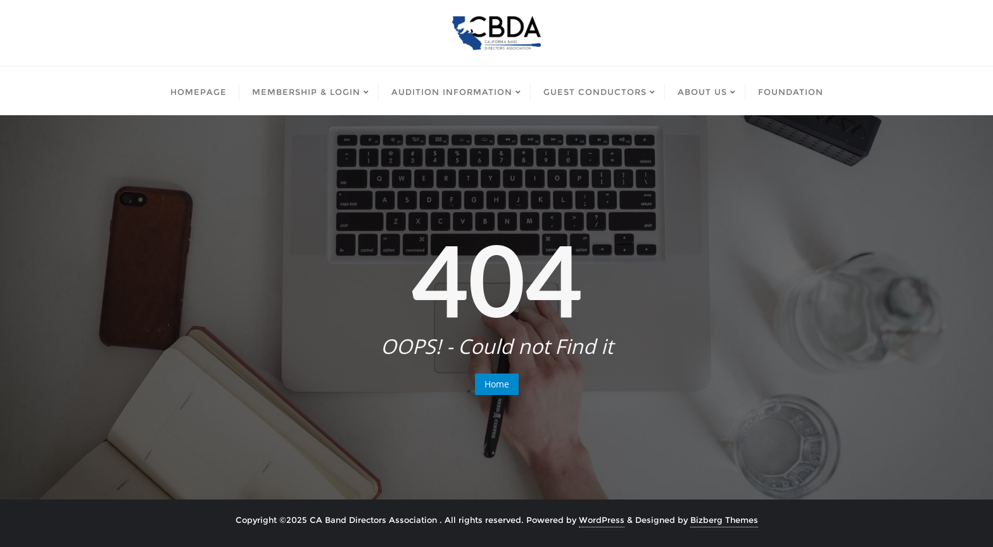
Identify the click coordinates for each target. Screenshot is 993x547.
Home (496, 384)
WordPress (601, 520)
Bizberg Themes (724, 520)
